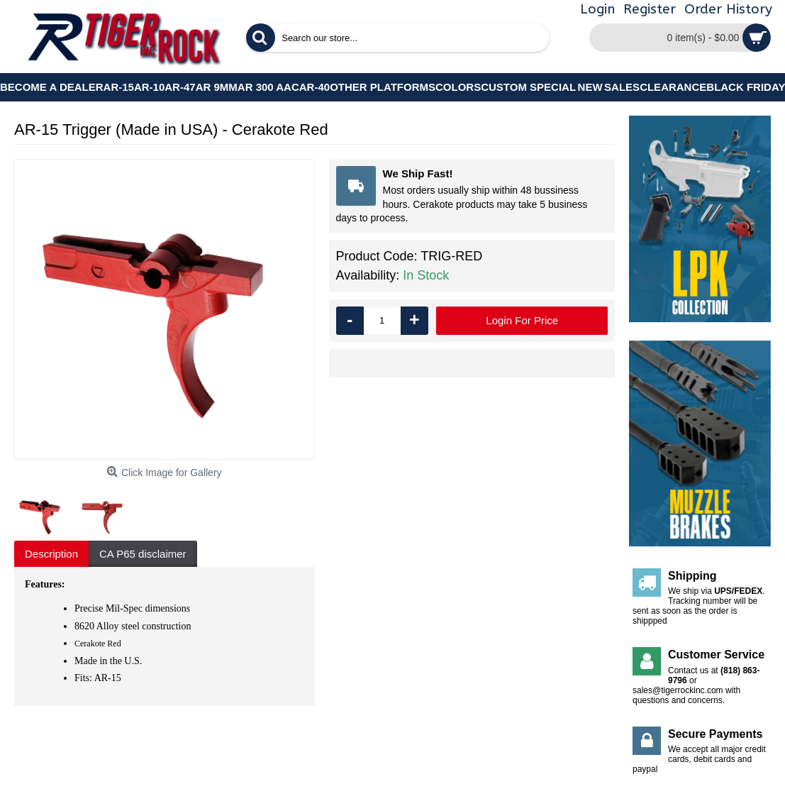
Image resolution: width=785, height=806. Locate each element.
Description (51, 554)
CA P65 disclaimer (142, 554)
